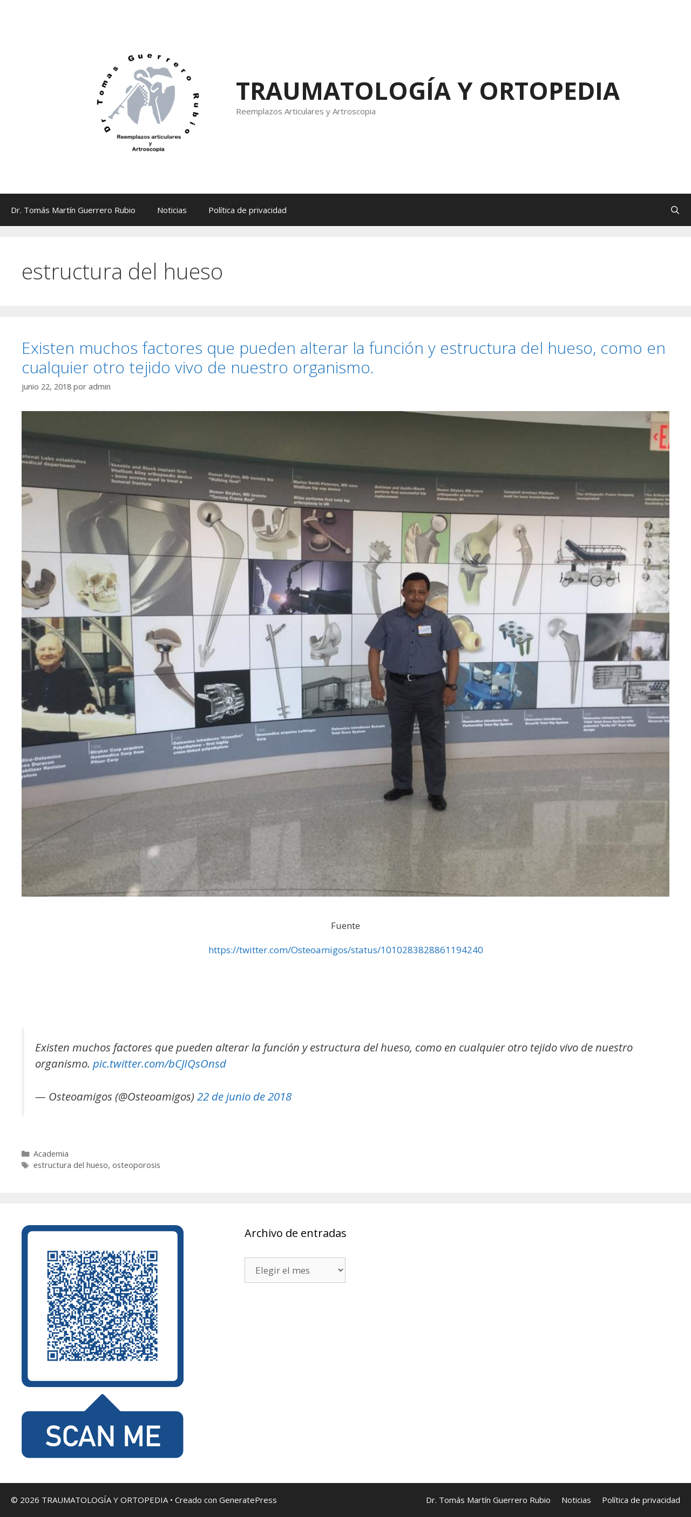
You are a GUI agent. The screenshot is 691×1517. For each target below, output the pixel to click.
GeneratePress (248, 1499)
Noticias (172, 209)
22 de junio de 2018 (244, 1096)
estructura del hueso (70, 1165)
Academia (51, 1154)
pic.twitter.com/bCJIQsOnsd (159, 1063)
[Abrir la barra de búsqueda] (675, 210)
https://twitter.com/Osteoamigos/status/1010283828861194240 (345, 950)
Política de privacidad (247, 209)
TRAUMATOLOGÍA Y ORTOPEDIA (428, 90)
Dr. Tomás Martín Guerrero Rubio (73, 209)
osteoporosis (136, 1165)
